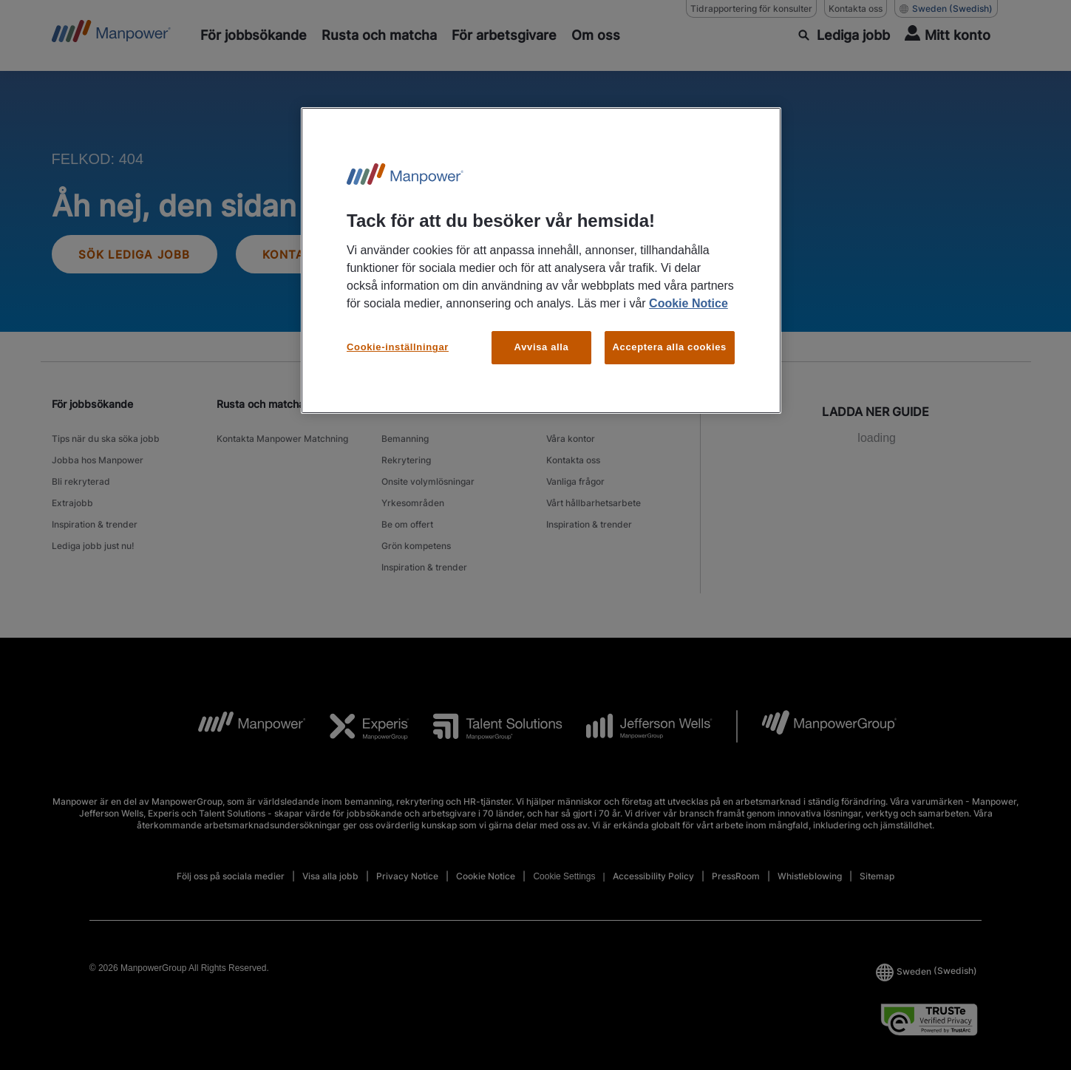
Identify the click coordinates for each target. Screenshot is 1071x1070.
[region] (541, 260)
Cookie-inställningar (398, 346)
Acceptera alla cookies (670, 346)
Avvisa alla (541, 346)
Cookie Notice (688, 303)
